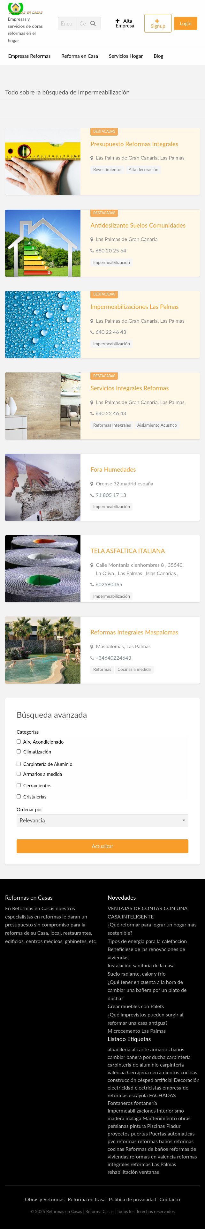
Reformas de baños (146, 1149)
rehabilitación (123, 1172)
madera (116, 1118)
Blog (158, 56)
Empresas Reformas (29, 56)
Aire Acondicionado (40, 742)
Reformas (102, 669)
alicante (140, 1049)
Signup (158, 26)
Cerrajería (138, 1072)
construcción (122, 1080)
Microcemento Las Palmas (137, 1031)
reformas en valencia (153, 1156)
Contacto (169, 1199)
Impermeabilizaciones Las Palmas (134, 306)
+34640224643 (113, 658)
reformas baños (155, 1141)
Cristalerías (31, 796)
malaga (133, 1118)
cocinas (189, 1072)
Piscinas (156, 1126)
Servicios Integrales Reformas (129, 388)
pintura (138, 1126)
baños (177, 1049)
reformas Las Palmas (153, 1164)
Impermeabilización (111, 262)
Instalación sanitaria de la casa (141, 965)
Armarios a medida (39, 774)
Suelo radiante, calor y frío (137, 973)
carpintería (179, 1057)
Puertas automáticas (171, 1133)
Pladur (173, 1126)
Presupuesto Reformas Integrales (134, 143)
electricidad (120, 1087)
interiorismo (170, 1110)
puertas (139, 1133)
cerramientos (164, 1072)
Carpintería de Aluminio (44, 764)
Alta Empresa (125, 23)
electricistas (148, 1087)
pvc (111, 1141)
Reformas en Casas (33, 908)
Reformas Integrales (112, 425)
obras (184, 1118)
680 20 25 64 (110, 250)
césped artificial (155, 1080)
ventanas (149, 1172)
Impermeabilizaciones (132, 1110)
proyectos (119, 1133)
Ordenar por (102, 816)
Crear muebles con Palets (136, 1006)
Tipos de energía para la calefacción (147, 941)
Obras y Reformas (45, 1199)
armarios (160, 1049)
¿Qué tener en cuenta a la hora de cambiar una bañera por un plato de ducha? (147, 990)
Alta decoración (143, 169)
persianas (118, 1126)
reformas (127, 1141)
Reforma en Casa (79, 56)
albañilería (119, 1049)
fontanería (145, 1103)
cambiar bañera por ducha (136, 1057)
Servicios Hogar (126, 56)
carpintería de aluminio (133, 1064)
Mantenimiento (159, 1118)
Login (185, 23)
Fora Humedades (113, 469)
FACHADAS (162, 1095)
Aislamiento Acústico (157, 425)
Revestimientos (107, 169)
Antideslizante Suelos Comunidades (138, 225)
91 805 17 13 (110, 495)
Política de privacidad (132, 1199)
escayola (138, 1095)
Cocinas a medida (134, 669)
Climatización (34, 751)
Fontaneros (120, 1103)
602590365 (108, 584)
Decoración (186, 1080)
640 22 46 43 (110, 332)
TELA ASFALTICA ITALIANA (127, 550)
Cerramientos (34, 785)
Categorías (28, 732)
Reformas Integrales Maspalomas (134, 632)
